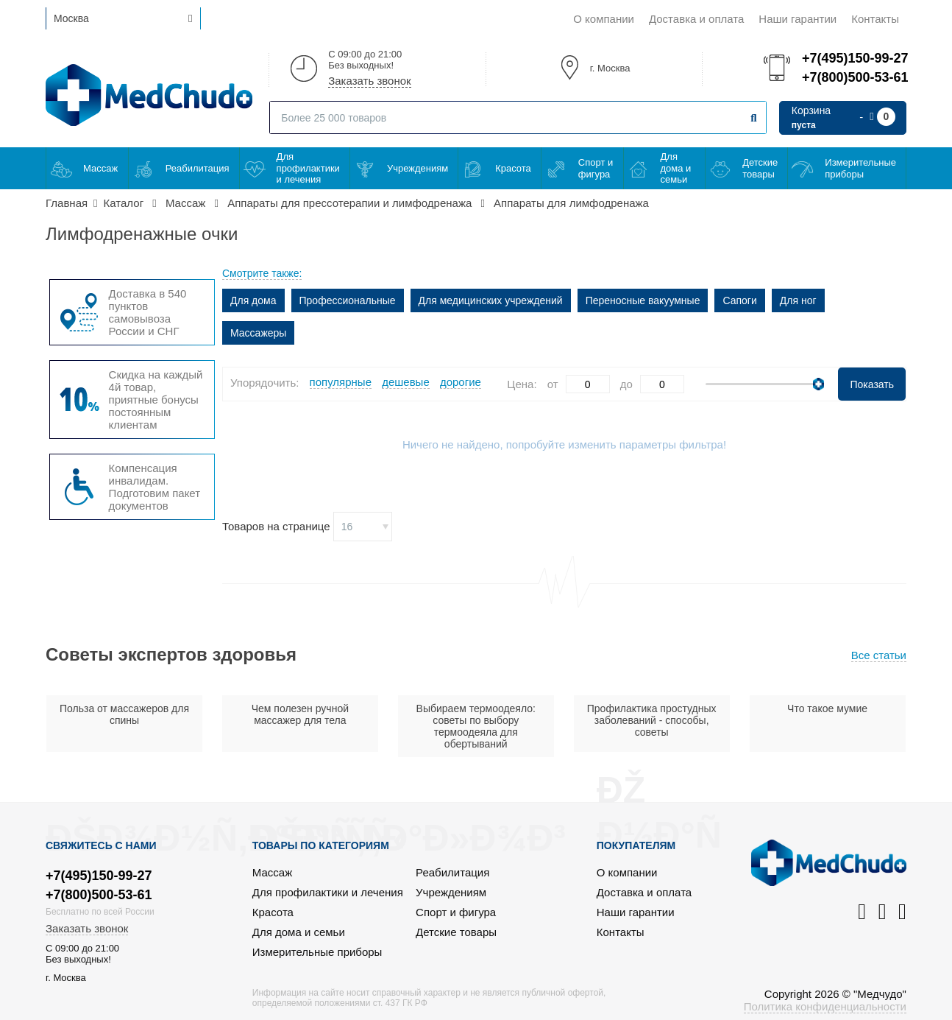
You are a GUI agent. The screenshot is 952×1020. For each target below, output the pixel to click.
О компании (603, 19)
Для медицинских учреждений (491, 300)
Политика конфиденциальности (825, 1006)
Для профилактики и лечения (308, 168)
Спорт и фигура (595, 168)
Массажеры (258, 333)
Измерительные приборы (860, 168)
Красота (513, 168)
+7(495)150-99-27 (854, 58)
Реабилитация (198, 168)
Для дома (253, 300)
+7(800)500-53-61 (854, 77)
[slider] (818, 384)
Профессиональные (347, 300)
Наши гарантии (797, 19)
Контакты (875, 19)
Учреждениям (417, 168)
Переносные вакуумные (643, 300)
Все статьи (878, 655)
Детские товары (760, 168)
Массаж (100, 168)
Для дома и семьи (676, 168)
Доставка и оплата (696, 19)
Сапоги (739, 300)
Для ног (798, 300)
